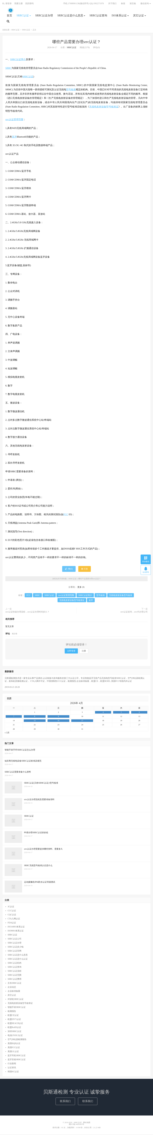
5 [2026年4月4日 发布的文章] (121, 713)
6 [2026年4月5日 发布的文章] (139, 713)
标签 (123, 4)
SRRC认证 (10, 10)
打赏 (84, 569)
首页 (9, 15)
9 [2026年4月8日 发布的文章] (58, 717)
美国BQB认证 (14, 1044)
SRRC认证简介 (18, 60)
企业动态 (12, 987)
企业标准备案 (14, 991)
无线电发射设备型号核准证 (103, 107)
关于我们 (112, 4)
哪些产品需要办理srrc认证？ (76, 42)
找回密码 (29, 4)
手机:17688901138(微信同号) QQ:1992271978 (83, 4)
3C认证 (11, 907)
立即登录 (71, 651)
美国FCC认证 (14, 1048)
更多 (79, 588)
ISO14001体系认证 (16, 927)
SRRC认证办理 (44, 15)
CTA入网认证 (14, 919)
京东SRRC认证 (14, 983)
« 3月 (7, 733)
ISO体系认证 (119, 15)
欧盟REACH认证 (15, 1024)
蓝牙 (14, 137)
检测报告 (12, 1012)
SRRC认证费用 (14, 979)
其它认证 (138, 15)
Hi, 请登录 (7, 4)
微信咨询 (144, 4)
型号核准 (71, 90)
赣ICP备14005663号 (76, 1125)
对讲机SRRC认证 (15, 999)
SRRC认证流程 (14, 971)
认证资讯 (12, 1068)
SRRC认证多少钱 (15, 947)
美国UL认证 (13, 1052)
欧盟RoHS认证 (14, 1028)
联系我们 (65, 1101)
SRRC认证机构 (14, 963)
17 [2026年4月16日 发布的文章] (82, 721)
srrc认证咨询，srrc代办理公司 (134, 612)
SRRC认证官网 (14, 951)
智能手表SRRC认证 (17, 1008)
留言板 (133, 4)
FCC (66, 515)
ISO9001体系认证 (16, 931)
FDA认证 (12, 923)
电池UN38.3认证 (15, 1036)
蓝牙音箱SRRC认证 (17, 1060)
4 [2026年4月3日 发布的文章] (103, 713)
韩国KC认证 (13, 1072)
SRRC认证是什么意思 (70, 15)
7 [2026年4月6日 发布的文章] (13, 717)
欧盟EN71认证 (14, 1020)
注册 (84, 651)
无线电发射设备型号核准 (120, 596)
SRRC (8, 68)
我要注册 (18, 4)
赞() (69, 569)
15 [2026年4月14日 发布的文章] (35, 721)
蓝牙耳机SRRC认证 (17, 1056)
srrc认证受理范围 (14, 120)
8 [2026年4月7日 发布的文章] (34, 717)
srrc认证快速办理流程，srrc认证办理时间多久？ (27, 612)
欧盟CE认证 (13, 1016)
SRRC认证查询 (98, 15)
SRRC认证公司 (14, 939)
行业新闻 (12, 1064)
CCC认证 (12, 911)
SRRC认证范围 (14, 975)
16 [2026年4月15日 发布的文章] (58, 721)
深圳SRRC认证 (14, 1032)
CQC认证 (12, 915)
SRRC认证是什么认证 (18, 959)
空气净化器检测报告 (17, 1040)
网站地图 (86, 1123)
